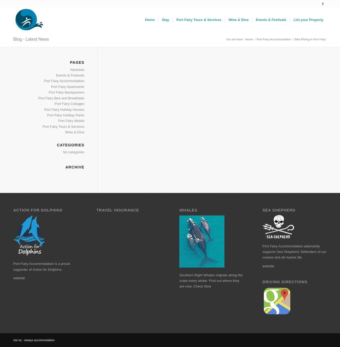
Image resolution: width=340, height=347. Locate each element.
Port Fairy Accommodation (64, 81)
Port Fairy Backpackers (66, 92)
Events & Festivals (70, 75)
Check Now (202, 286)
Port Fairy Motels (71, 121)
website (19, 278)
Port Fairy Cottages (69, 104)
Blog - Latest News (31, 39)
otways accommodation (39, 340)
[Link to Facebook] (323, 4)
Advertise (77, 70)
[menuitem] (150, 20)
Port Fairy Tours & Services (63, 127)
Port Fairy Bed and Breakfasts (61, 98)
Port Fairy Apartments (67, 87)
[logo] (28, 20)
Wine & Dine (74, 132)
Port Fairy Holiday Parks (65, 115)
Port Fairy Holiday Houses (64, 110)
